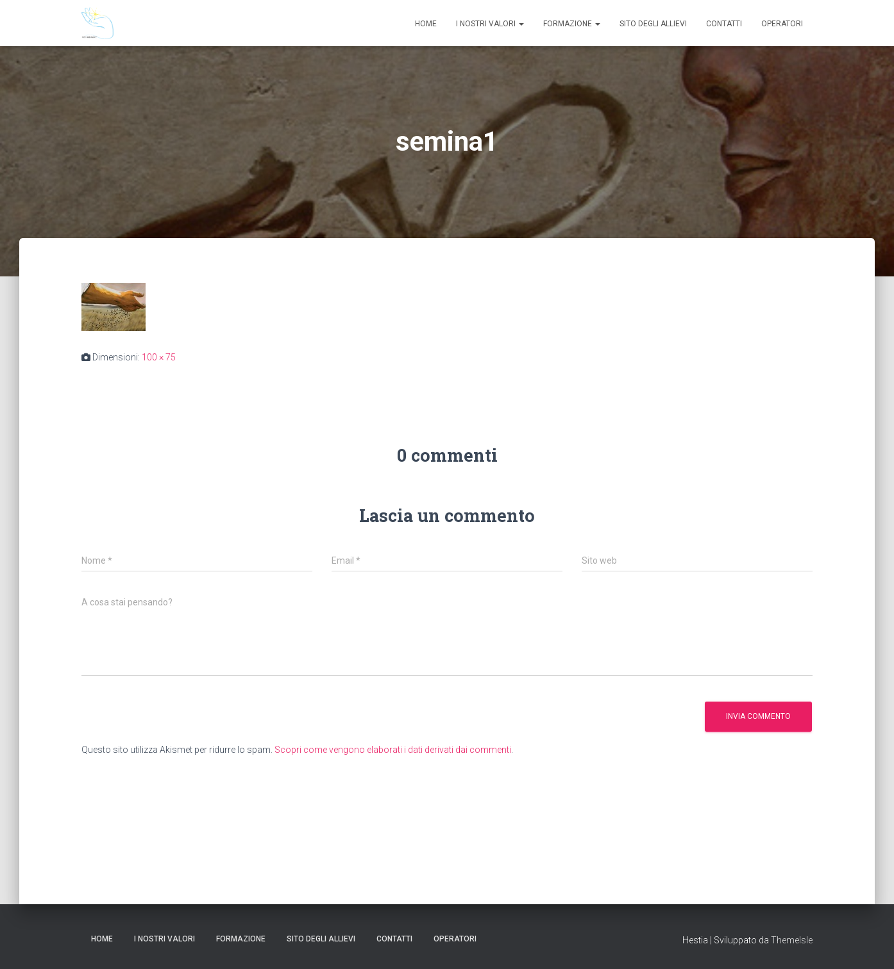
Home (426, 23)
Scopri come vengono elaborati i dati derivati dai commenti (392, 750)
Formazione (571, 23)
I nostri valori (490, 23)
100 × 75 (159, 357)
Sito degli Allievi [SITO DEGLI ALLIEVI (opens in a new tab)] (653, 23)
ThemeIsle (792, 940)
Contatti (724, 23)
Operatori (782, 23)
